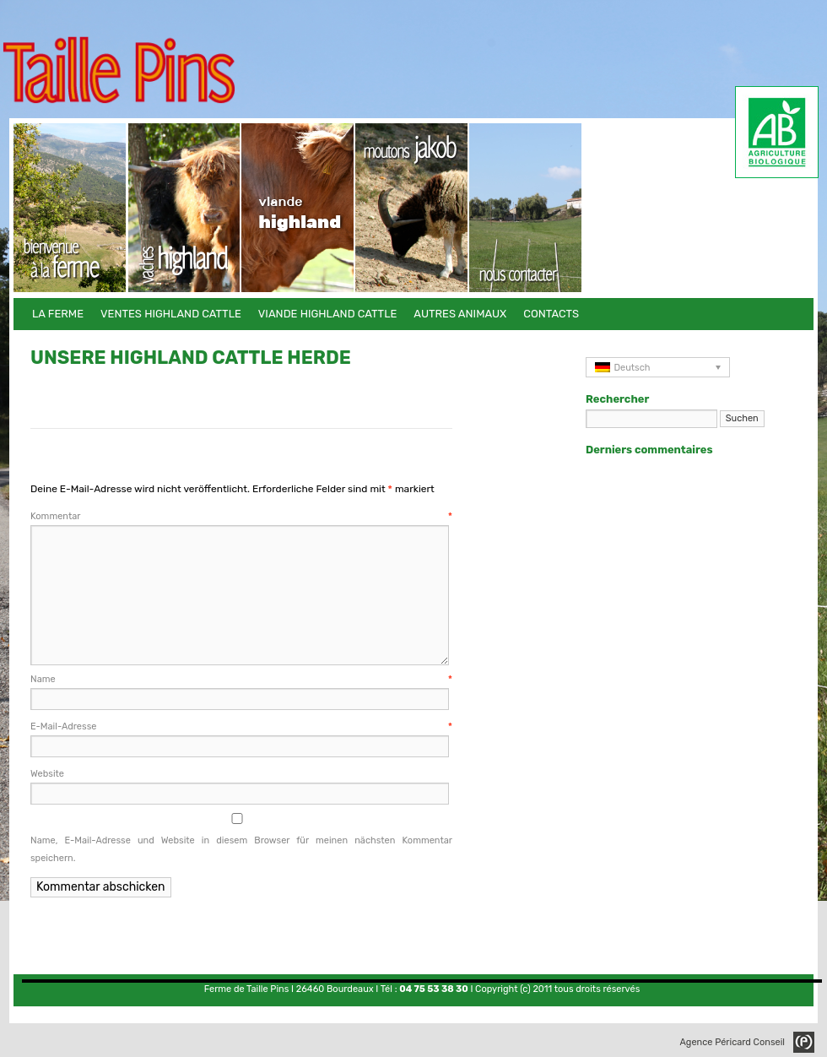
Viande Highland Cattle (298, 207)
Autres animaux (412, 207)
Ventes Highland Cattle (184, 207)
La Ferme (70, 207)
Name (241, 679)
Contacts (526, 207)
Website (47, 773)
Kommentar (241, 516)
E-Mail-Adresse (241, 726)
